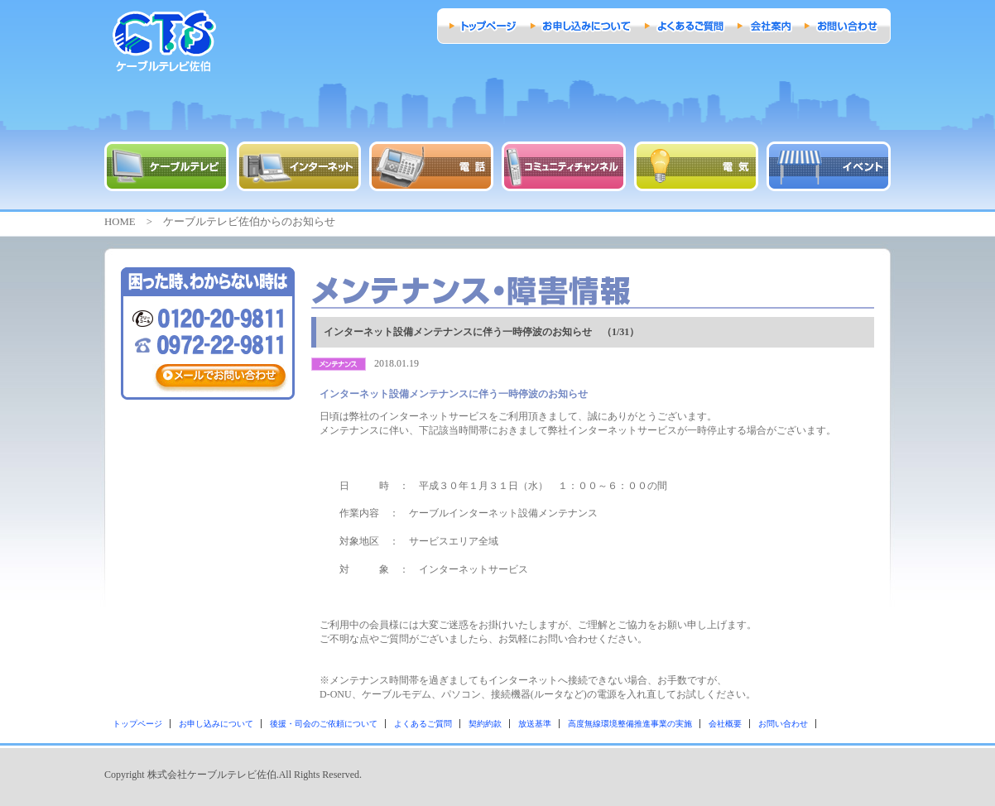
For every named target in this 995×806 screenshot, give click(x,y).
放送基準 (534, 723)
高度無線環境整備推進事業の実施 (630, 723)
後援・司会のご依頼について (323, 723)
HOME (120, 222)
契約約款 (485, 723)
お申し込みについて (216, 723)
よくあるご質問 (423, 723)
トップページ (137, 723)
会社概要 (725, 723)
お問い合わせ (783, 723)
